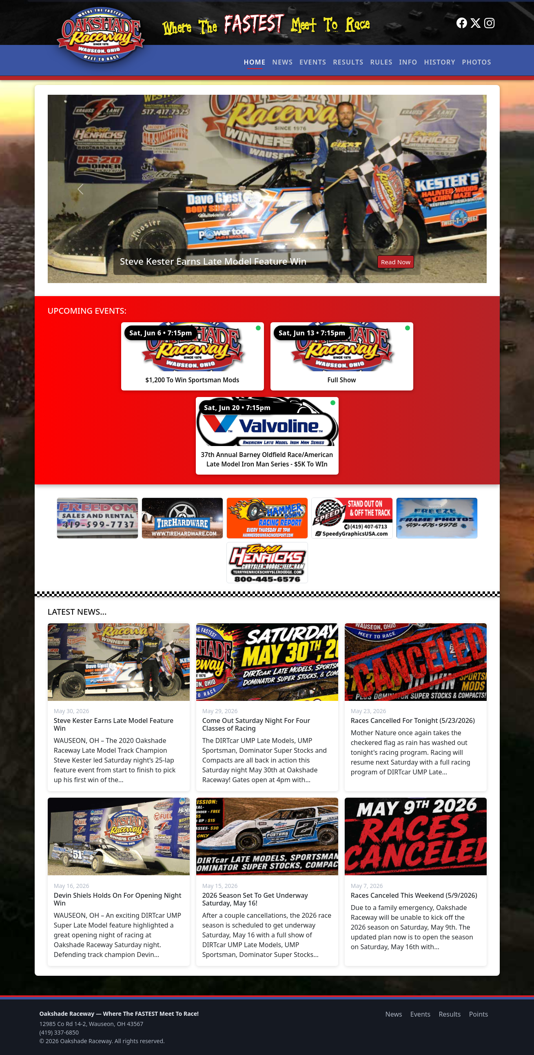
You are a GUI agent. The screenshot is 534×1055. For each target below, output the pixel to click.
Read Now (395, 262)
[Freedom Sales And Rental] (97, 518)
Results (348, 62)
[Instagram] (489, 23)
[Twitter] (475, 23)
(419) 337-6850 (59, 1032)
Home (255, 62)
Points (478, 1014)
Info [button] (408, 62)
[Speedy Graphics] (352, 518)
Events (312, 62)
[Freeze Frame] (437, 518)
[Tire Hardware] (182, 518)
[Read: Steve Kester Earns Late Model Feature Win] (267, 189)
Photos (477, 62)
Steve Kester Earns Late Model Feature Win (213, 261)
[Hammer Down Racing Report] (267, 518)
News (282, 62)
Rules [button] (381, 62)
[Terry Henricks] (267, 562)
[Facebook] (461, 23)
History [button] (440, 62)
